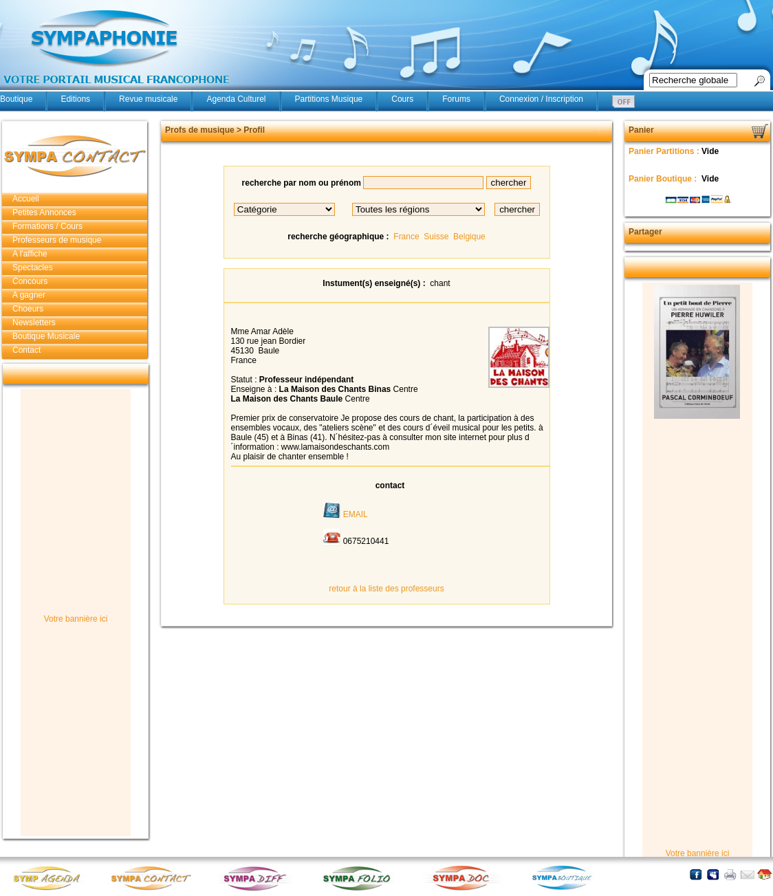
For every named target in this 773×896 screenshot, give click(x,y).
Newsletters (34, 322)
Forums (456, 99)
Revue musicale (148, 99)
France (406, 236)
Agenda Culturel (235, 99)
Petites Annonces (44, 212)
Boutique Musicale (46, 336)
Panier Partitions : (665, 151)
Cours (402, 99)
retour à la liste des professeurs (386, 588)
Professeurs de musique (56, 240)
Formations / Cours (47, 226)
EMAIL (355, 514)
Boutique (16, 99)
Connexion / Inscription (541, 99)
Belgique (469, 236)
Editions (75, 99)
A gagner (28, 295)
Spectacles (32, 267)
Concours (29, 281)
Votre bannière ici (76, 619)
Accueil (25, 199)
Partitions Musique (329, 99)
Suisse (436, 236)
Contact (26, 350)
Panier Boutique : (664, 179)
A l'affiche (29, 254)
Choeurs (27, 309)
